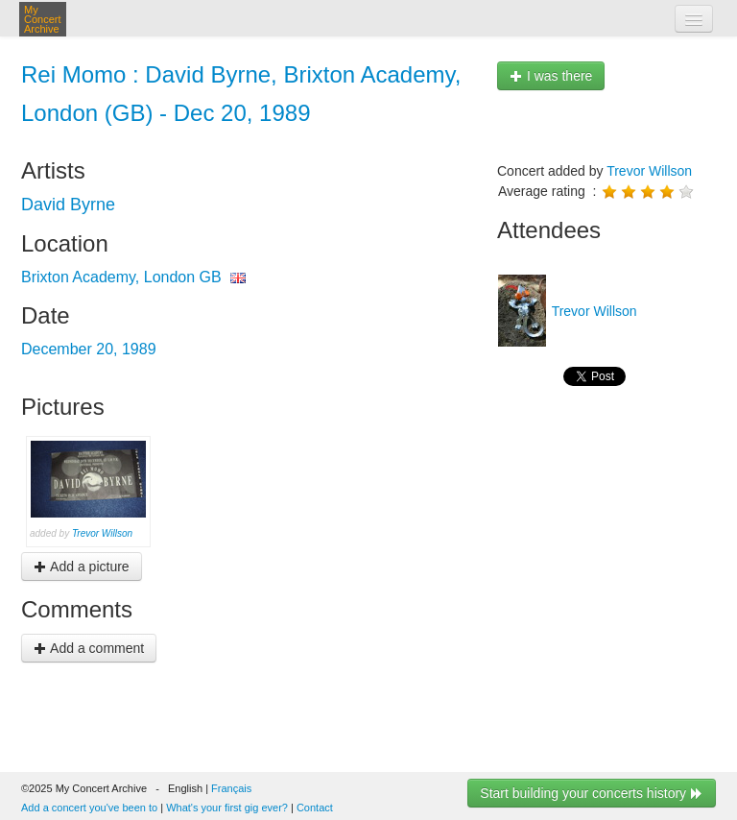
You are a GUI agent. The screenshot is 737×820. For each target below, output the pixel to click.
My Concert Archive (42, 19)
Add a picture (82, 566)
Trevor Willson (102, 533)
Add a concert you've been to (89, 807)
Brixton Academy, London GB (121, 277)
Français (231, 788)
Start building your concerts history (591, 793)
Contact (315, 807)
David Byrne (68, 204)
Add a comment (89, 648)
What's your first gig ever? (227, 807)
